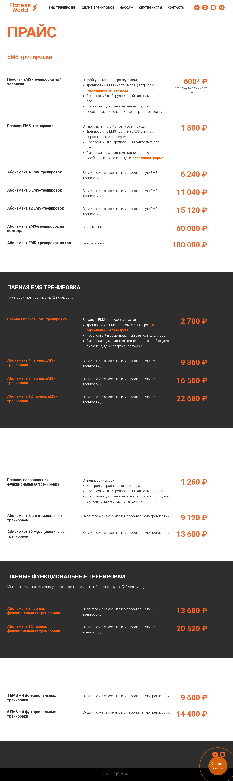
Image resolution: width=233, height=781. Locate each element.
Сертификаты (150, 7)
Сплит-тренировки (98, 7)
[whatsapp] (213, 7)
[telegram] (222, 7)
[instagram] (205, 7)
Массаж (126, 7)
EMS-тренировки (62, 7)
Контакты (176, 7)
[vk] (197, 7)
